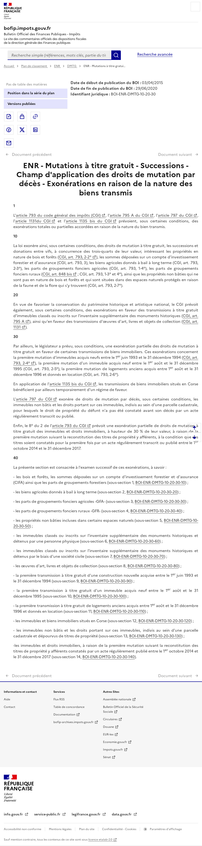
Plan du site (87, 829)
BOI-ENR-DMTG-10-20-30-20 (152, 492)
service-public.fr (47, 814)
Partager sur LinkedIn (35, 130)
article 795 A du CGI (129, 215)
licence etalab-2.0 (100, 839)
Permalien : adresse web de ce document (35, 116)
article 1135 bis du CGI (89, 221)
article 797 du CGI (175, 215)
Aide (7, 699)
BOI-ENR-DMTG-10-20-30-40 (155, 511)
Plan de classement (34, 66)
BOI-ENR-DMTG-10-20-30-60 (134, 541)
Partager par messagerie (9, 143)
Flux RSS (59, 699)
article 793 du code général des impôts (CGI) (58, 215)
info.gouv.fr (14, 814)
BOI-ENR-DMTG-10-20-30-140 (108, 657)
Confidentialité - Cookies (119, 829)
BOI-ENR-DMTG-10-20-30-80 (152, 566)
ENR (57, 66)
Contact (9, 707)
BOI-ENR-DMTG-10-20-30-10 (160, 482)
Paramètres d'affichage (165, 829)
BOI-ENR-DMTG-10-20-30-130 (155, 636)
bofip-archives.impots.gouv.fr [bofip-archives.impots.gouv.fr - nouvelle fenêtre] (73, 722)
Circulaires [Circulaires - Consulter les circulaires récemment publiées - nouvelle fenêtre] (110, 719)
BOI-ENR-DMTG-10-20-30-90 (105, 581)
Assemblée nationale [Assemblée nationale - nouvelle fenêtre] (117, 699)
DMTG (72, 66)
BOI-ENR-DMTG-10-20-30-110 (119, 611)
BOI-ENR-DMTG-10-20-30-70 (138, 556)
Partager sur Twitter (22, 130)
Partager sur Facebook (9, 130)
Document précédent (31, 154)
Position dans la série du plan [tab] (31, 93)
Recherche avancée (155, 54)
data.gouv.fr (122, 814)
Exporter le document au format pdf (9, 116)
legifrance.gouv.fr (86, 814)
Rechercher (116, 55)
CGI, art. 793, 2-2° (75, 257)
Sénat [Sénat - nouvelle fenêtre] (107, 757)
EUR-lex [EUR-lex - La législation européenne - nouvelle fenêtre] (108, 734)
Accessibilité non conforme (23, 829)
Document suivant (175, 154)
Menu (195, 6)
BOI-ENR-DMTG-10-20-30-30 (160, 501)
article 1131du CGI (33, 221)
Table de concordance (69, 707)
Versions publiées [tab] (21, 103)
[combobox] (59, 55)
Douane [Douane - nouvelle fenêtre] (108, 727)
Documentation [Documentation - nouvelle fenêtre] (64, 714)
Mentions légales (60, 829)
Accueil (9, 66)
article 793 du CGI (69, 425)
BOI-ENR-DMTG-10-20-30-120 (164, 621)
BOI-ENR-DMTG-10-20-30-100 (99, 596)
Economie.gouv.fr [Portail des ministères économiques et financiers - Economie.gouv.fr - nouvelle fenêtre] (115, 742)
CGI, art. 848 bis (57, 274)
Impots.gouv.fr (113, 749)
